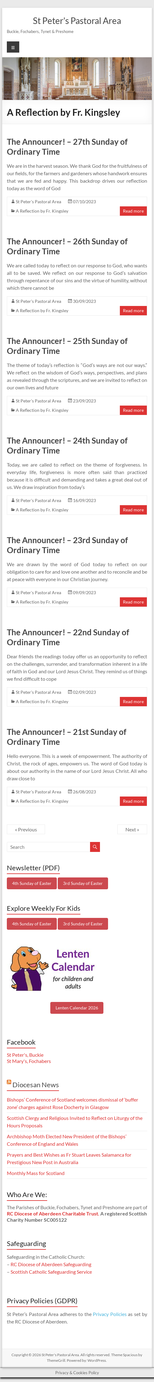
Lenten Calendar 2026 (77, 1007)
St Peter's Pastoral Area (77, 20)
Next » (132, 829)
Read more (133, 211)
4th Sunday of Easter (32, 883)
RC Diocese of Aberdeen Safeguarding (51, 1264)
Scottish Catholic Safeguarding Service (51, 1272)
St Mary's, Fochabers (29, 1061)
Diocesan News (35, 1084)
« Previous (26, 829)
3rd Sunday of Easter (83, 883)
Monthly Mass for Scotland (36, 1173)
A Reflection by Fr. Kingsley (42, 211)
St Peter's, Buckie (25, 1055)
